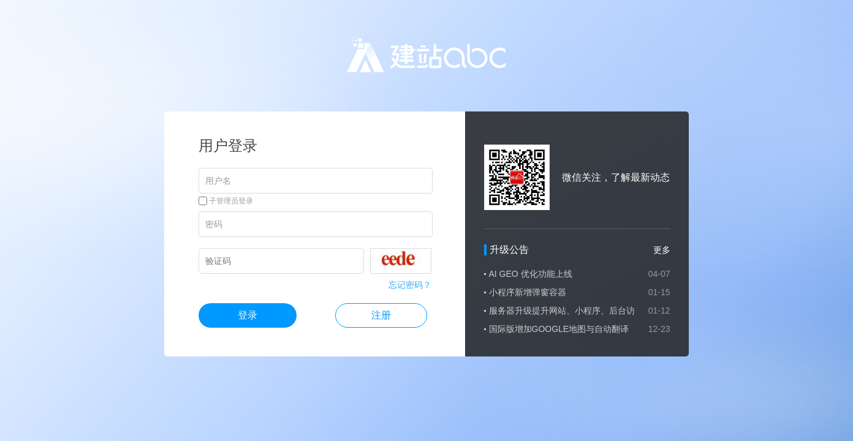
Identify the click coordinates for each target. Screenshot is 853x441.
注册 (381, 315)
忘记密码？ (410, 285)
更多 (661, 250)
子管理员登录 (226, 201)
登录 (247, 315)
